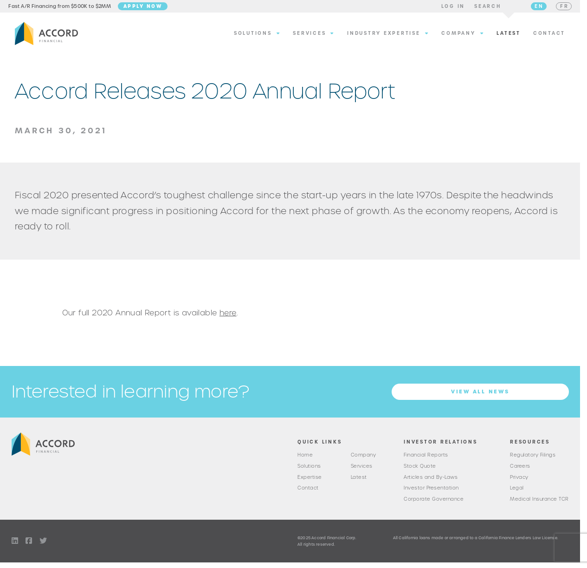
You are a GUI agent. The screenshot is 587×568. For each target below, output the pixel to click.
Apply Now (148, 8)
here (228, 316)
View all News (480, 395)
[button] (447, 8)
